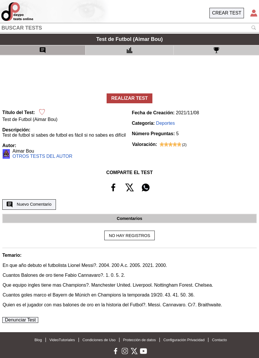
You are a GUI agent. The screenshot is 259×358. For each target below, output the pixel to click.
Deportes (165, 123)
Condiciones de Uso (99, 340)
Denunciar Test (20, 319)
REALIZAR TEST (129, 98)
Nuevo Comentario (29, 204)
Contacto (219, 340)
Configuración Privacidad (184, 340)
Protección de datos (139, 340)
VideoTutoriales (62, 340)
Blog (38, 340)
